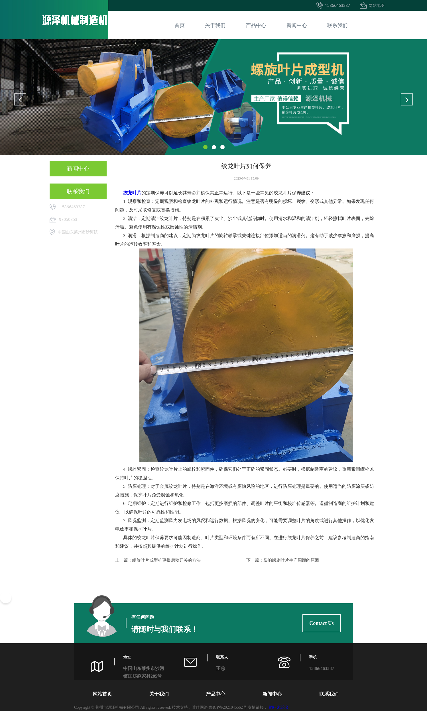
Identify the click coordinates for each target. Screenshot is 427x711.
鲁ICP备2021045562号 (228, 707)
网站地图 (377, 5)
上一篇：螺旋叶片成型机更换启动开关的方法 (158, 560)
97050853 (68, 219)
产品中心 (256, 25)
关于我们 (215, 25)
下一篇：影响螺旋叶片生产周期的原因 (282, 560)
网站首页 (102, 694)
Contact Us (321, 623)
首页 (179, 25)
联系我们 (337, 25)
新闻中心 (296, 25)
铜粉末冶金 (279, 707)
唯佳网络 (200, 707)
